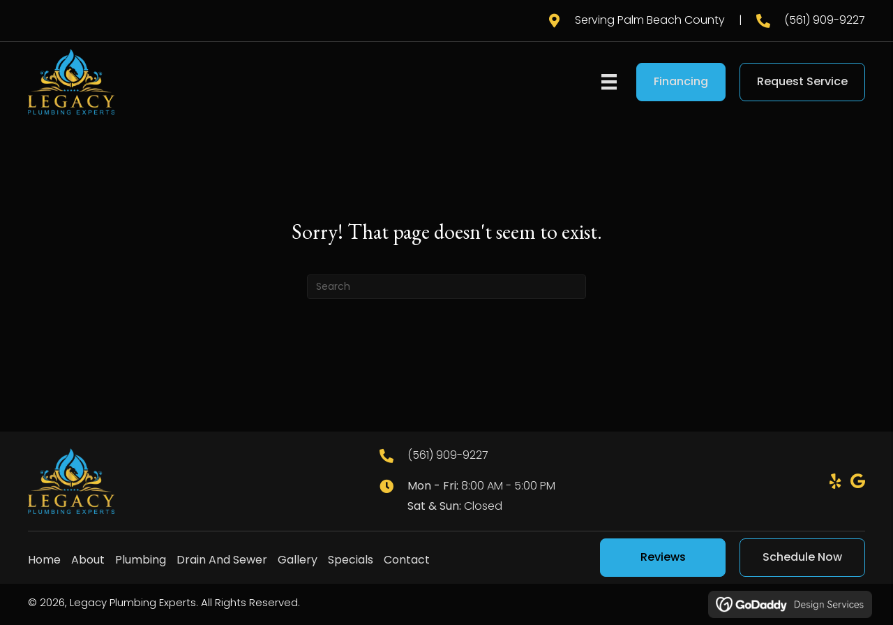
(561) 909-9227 (824, 20)
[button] (835, 481)
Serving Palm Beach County (650, 20)
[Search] (446, 286)
